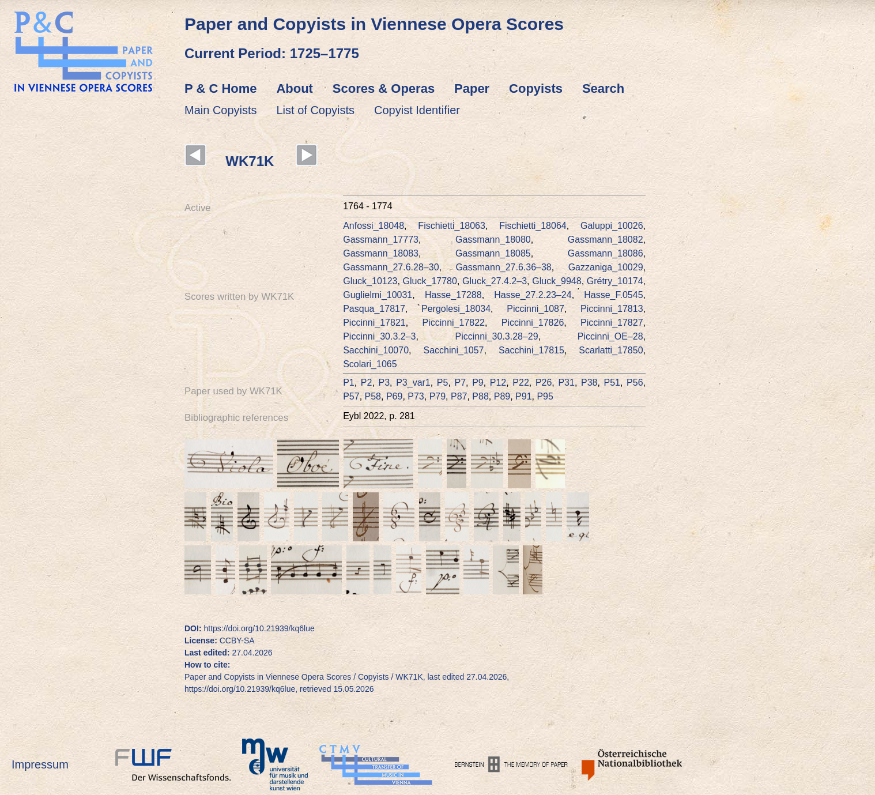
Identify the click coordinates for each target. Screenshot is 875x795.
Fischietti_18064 (533, 226)
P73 (416, 396)
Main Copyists (220, 110)
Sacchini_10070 (376, 350)
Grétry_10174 (615, 281)
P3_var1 (413, 382)
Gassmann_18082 (605, 239)
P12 (498, 382)
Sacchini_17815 (531, 350)
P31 (566, 382)
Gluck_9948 (556, 281)
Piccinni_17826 (532, 322)
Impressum (40, 764)
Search (603, 88)
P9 (478, 382)
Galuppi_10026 (611, 226)
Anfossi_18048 (373, 226)
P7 (460, 382)
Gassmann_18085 (493, 253)
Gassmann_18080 (493, 239)
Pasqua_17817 (374, 309)
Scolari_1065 (370, 364)
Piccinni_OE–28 (610, 336)
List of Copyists (316, 110)
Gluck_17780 (430, 281)
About (294, 88)
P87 (459, 396)
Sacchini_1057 (454, 350)
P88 (480, 396)
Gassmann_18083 (380, 253)
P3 (384, 382)
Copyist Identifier (417, 110)
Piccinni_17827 (611, 322)
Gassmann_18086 (605, 253)
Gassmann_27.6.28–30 (391, 267)
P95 (545, 396)
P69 (394, 396)
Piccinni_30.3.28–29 (496, 336)
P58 (373, 396)
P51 (612, 382)
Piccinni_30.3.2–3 (379, 336)
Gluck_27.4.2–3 (494, 281)
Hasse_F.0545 (613, 295)
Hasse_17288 (453, 295)
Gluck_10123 (370, 281)
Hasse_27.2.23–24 (532, 295)
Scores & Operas (384, 88)
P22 (520, 382)
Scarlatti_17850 (611, 350)
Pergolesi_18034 (456, 309)
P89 (502, 396)
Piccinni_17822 (453, 322)
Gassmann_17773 (380, 239)
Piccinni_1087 (535, 309)
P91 (523, 396)
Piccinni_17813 (611, 309)
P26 (543, 382)
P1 (348, 382)
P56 (635, 382)
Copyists (536, 88)
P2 (366, 382)
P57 (351, 396)
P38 (589, 382)
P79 (437, 396)
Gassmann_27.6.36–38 (503, 267)
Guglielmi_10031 (377, 295)
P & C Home (220, 88)
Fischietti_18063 (451, 226)
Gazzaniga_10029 (605, 267)
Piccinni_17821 (374, 322)
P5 (442, 382)
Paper (471, 88)
